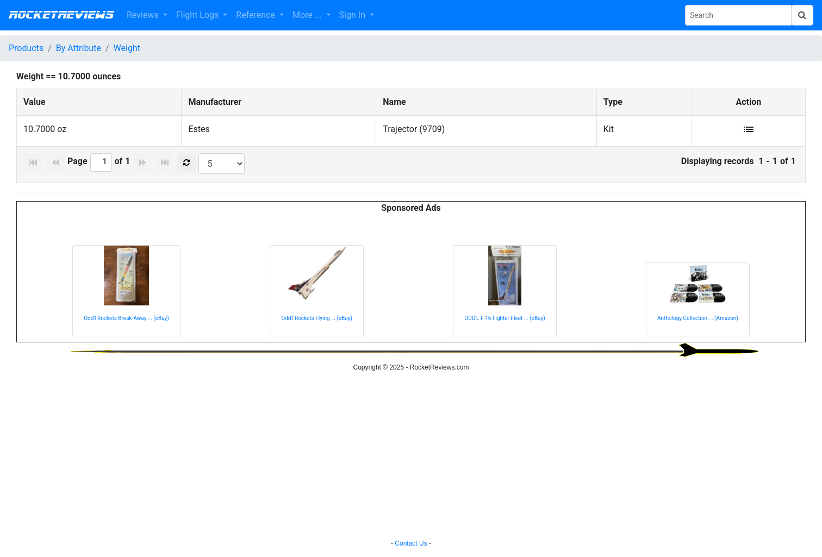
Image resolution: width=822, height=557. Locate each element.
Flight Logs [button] (198, 15)
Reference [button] (256, 15)
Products (26, 48)
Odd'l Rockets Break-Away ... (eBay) (126, 318)
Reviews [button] (144, 15)
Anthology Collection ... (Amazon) (697, 318)
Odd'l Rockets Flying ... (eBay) (316, 318)
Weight (127, 48)
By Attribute (78, 48)
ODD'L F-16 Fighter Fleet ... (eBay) (504, 318)
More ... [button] (307, 15)
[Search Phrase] (738, 15)
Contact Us (411, 543)
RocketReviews (61, 15)
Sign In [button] (353, 15)
